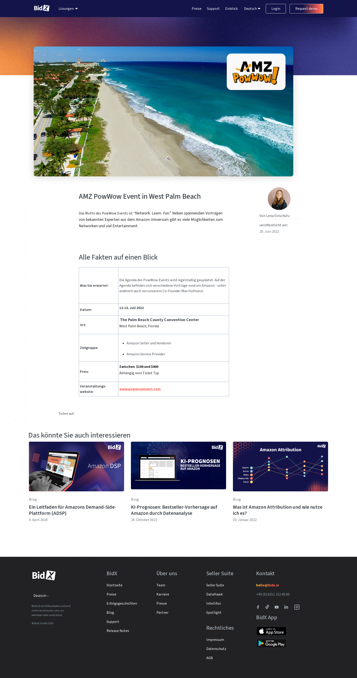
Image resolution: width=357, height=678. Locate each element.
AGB (209, 657)
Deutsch (251, 8)
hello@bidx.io (267, 585)
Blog (33, 499)
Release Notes (118, 630)
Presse (161, 603)
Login (275, 8)
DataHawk (214, 594)
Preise (196, 8)
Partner (162, 612)
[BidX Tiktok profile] (267, 607)
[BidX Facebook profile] (259, 607)
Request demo (306, 8)
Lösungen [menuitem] (66, 8)
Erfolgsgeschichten (122, 603)
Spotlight (214, 612)
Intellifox (213, 603)
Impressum (215, 639)
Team (160, 585)
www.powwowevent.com (140, 389)
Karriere (162, 594)
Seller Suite (215, 585)
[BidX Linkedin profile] (287, 607)
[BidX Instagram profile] (297, 607)
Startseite (114, 585)
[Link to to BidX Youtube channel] (277, 607)
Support (213, 8)
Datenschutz (216, 648)
